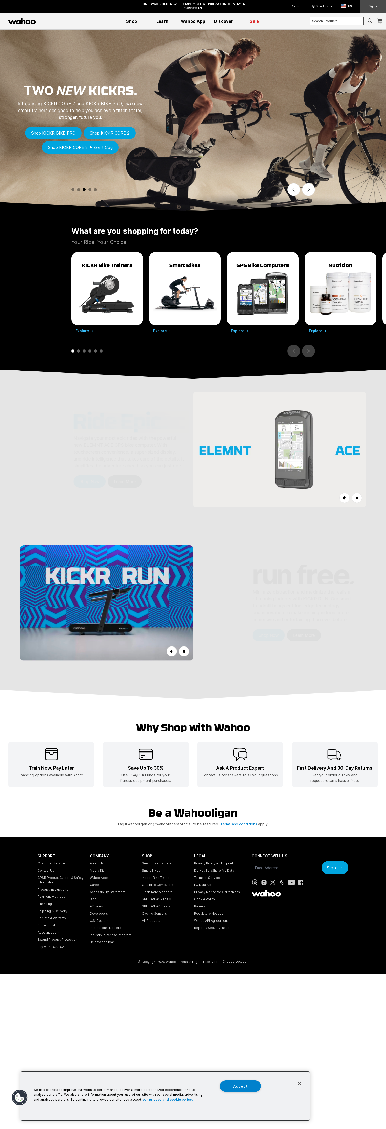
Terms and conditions (238, 824)
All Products (151, 921)
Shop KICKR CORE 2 (109, 133)
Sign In (373, 6)
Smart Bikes (151, 870)
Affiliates (96, 906)
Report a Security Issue (211, 928)
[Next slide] (308, 189)
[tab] (72, 189)
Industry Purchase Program (110, 935)
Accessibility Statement (107, 892)
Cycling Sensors (154, 913)
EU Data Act (203, 885)
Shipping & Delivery (52, 911)
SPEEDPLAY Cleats (156, 906)
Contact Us (46, 870)
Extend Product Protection (57, 939)
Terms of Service (207, 878)
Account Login (48, 932)
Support (296, 6)
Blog (93, 899)
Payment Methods (51, 896)
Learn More (97, 481)
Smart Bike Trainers (156, 863)
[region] (165, 1096)
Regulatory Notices (208, 913)
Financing (45, 904)
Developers (99, 913)
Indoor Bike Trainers (157, 878)
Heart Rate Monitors (157, 892)
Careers (96, 885)
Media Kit (97, 870)
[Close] (299, 1083)
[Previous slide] (293, 189)
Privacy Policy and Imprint (213, 863)
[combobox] (337, 21)
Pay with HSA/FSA (51, 947)
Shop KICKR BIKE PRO (53, 133)
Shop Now (62, 481)
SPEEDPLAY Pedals (156, 899)
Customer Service (51, 863)
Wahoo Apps (99, 878)
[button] (348, 6)
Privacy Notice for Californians (217, 892)
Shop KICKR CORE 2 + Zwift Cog (80, 147)
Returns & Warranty (52, 918)
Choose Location (235, 961)
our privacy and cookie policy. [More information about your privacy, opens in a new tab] (167, 1100)
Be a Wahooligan (102, 942)
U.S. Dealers (99, 921)
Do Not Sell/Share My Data (214, 870)
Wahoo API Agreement (211, 921)
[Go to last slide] (293, 351)
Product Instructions (53, 889)
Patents (200, 906)
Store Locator (324, 6)
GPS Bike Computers (158, 885)
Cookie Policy (204, 899)
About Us (97, 863)
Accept (240, 1086)
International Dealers (105, 928)
